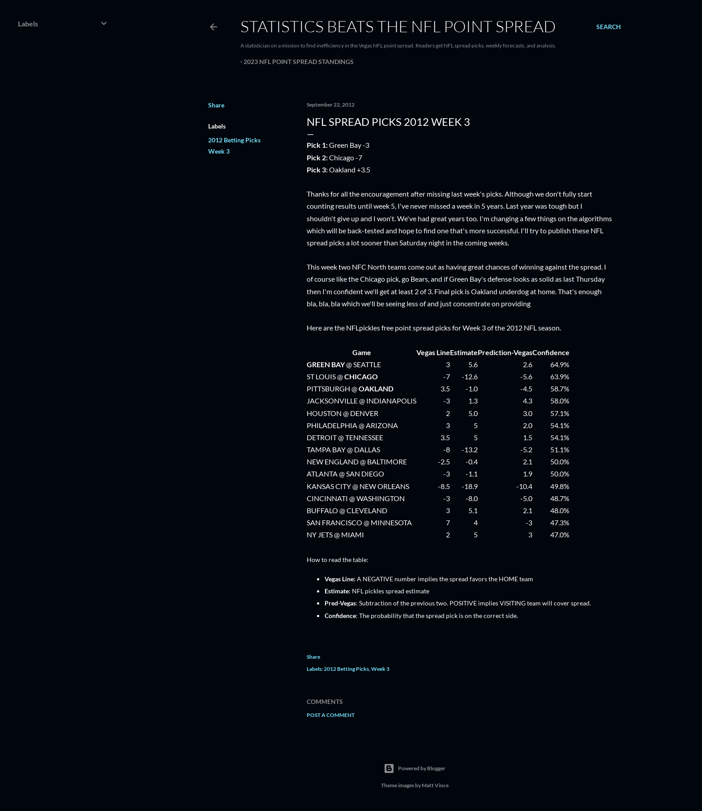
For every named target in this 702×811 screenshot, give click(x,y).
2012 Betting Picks (234, 140)
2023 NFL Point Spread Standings (299, 61)
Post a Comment (331, 715)
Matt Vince (435, 785)
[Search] (608, 27)
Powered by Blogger (414, 768)
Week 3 (219, 151)
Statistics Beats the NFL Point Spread (398, 26)
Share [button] (216, 105)
